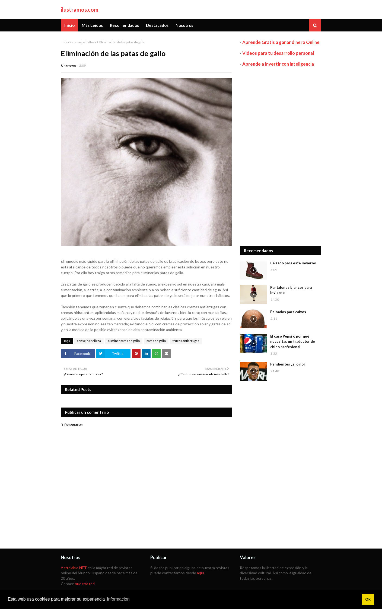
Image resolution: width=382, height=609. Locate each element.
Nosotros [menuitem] (184, 25)
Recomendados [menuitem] (124, 25)
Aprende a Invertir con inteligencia (278, 64)
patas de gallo (156, 341)
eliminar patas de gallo (124, 341)
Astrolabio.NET (74, 567)
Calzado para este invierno (293, 263)
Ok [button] (367, 599)
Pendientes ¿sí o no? (287, 364)
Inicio (65, 42)
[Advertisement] (280, 156)
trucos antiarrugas (186, 341)
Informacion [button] (118, 599)
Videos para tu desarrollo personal (278, 53)
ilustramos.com (79, 9)
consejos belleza (84, 42)
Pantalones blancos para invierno (291, 290)
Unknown (68, 65)
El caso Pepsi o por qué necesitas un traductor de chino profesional (292, 341)
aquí (200, 572)
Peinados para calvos (288, 312)
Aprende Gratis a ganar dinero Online (281, 42)
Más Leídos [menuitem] (92, 25)
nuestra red (85, 583)
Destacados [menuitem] (157, 25)
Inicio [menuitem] (69, 25)
